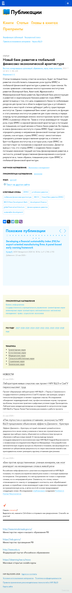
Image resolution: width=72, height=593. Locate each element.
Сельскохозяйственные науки (21, 358)
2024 (32, 328)
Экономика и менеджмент (38, 168)
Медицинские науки (17, 355)
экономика (39, 313)
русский (13, 180)
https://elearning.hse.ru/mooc (17, 559)
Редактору (65, 590)
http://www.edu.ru (11, 549)
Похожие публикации (25, 230)
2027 (18, 328)
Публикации (26, 12)
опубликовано (39, 490)
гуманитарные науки (56, 307)
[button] (7, 235)
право (20, 313)
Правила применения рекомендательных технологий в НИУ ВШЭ (30, 582)
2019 (57, 328)
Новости (8, 374)
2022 (42, 328)
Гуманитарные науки (17, 349)
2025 (27, 328)
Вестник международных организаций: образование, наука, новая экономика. (33, 68)
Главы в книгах (44, 22)
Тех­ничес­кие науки (17, 364)
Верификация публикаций (13, 37)
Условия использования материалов (18, 578)
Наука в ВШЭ (37, 41)
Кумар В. (9, 252)
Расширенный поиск (33, 37)
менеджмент (11, 313)
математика (56, 310)
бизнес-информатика (15, 304)
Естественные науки (17, 352)
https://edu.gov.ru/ (12, 539)
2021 (47, 328)
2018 (62, 328)
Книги (8, 22)
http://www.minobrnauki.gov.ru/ (17, 529)
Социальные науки (17, 361)
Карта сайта (8, 586)
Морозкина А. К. (9, 74)
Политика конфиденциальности (48, 578)
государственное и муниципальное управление (26, 307)
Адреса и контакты (29, 574)
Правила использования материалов (16, 41)
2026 (23, 328)
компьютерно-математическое (36, 310)
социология (29, 313)
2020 (52, 328)
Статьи (22, 22)
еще (7, 331)
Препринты (13, 28)
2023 (37, 328)
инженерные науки (14, 310)
